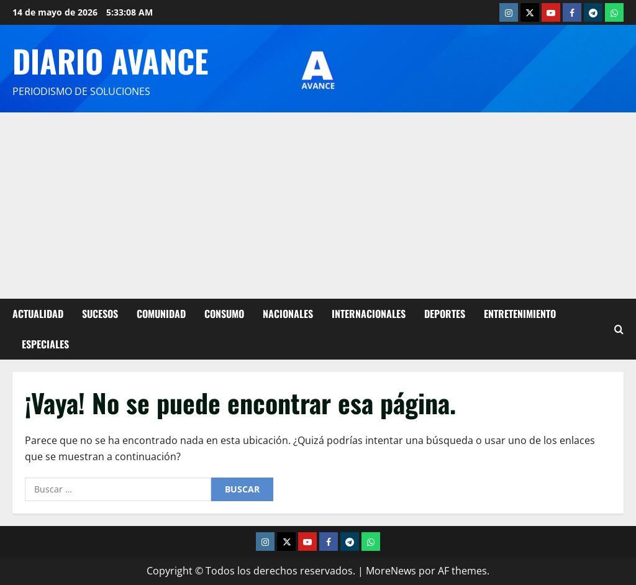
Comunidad (161, 313)
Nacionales (288, 313)
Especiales (45, 344)
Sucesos (100, 313)
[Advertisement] (318, 205)
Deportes (444, 313)
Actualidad (37, 313)
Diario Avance (110, 60)
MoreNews (391, 571)
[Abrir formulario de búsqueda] (619, 329)
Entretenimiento (520, 313)
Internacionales (369, 313)
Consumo (224, 313)
